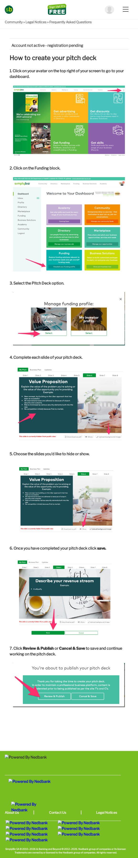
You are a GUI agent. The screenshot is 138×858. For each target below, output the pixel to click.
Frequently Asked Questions (70, 22)
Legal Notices (35, 22)
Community (14, 22)
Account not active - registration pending (47, 45)
